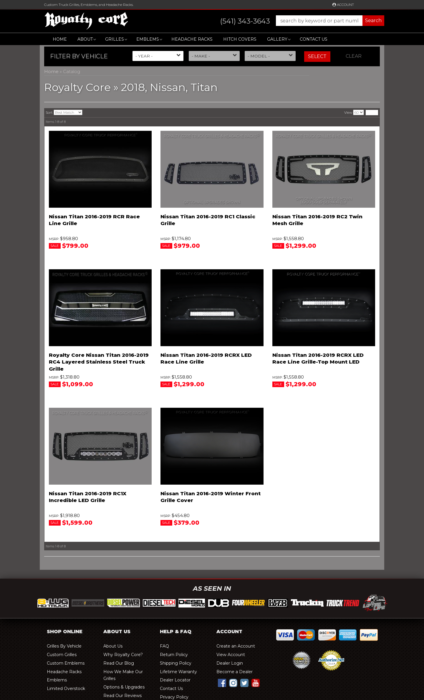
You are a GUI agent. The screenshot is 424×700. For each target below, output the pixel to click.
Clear (354, 56)
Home (60, 39)
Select (317, 56)
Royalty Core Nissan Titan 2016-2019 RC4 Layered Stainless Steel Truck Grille (99, 362)
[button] (296, 20)
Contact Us (313, 39)
